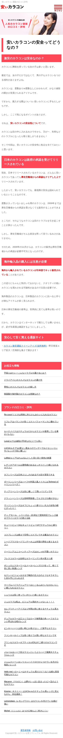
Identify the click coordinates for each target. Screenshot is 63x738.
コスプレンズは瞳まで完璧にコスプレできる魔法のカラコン (31, 535)
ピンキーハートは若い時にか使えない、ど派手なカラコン (30, 628)
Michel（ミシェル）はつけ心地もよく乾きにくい (26, 711)
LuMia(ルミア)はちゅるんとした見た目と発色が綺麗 (27, 458)
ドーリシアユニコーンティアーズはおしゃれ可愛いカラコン (31, 551)
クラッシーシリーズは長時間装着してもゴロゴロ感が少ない (31, 498)
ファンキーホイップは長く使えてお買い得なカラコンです (30, 635)
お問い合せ (38, 730)
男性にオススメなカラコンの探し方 (20, 387)
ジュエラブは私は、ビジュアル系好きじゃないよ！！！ (29, 602)
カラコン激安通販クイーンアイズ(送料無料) (25, 346)
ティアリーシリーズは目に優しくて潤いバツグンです (28, 491)
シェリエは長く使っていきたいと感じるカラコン (26, 595)
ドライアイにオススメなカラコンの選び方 (23, 380)
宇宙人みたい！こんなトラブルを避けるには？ (25, 373)
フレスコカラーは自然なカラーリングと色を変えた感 (28, 558)
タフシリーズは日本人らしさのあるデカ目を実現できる (29, 475)
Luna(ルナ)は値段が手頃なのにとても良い (23, 441)
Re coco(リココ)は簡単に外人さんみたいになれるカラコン (30, 414)
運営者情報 (25, 730)
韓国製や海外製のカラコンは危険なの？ (22, 394)
